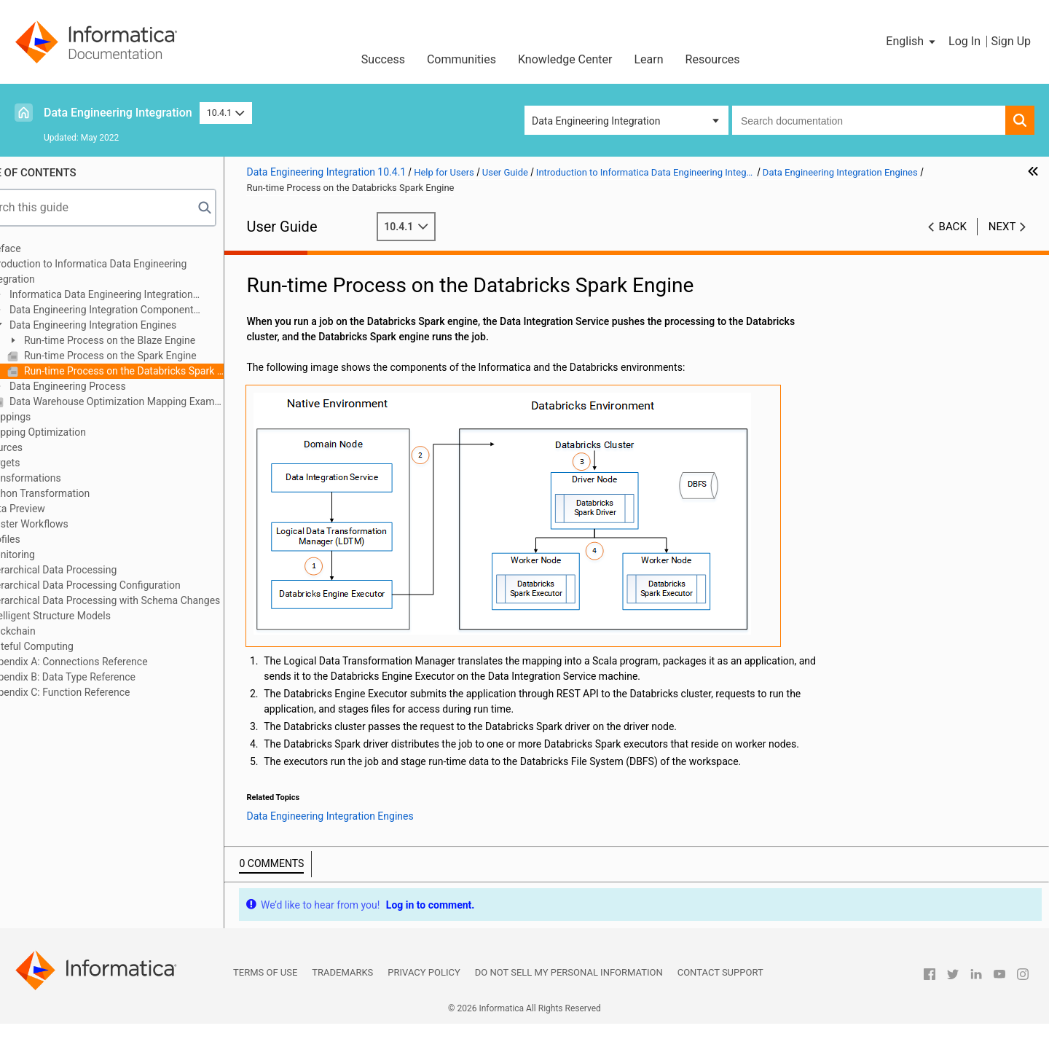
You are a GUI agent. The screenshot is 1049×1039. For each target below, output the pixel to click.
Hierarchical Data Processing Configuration (121, 585)
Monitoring (49, 554)
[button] (911, 42)
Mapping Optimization (74, 432)
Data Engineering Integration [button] (596, 121)
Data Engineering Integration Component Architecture (131, 311)
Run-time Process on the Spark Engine (147, 355)
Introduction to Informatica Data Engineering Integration (124, 271)
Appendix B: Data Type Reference (98, 677)
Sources (42, 447)
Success (383, 59)
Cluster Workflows (65, 524)
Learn (649, 59)
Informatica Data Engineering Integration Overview (131, 295)
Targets (41, 462)
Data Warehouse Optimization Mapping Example (153, 401)
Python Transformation (76, 493)
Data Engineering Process (104, 386)
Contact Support (720, 987)
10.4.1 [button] (226, 112)
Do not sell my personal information (569, 987)
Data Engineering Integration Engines (130, 325)
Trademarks (342, 987)
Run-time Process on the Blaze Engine (147, 340)
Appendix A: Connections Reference (105, 661)
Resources (712, 59)
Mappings (46, 417)
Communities (461, 59)
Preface (41, 248)
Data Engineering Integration (118, 112)
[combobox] (868, 120)
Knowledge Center (565, 59)
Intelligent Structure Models (86, 616)
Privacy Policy (424, 987)
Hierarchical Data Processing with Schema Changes (141, 600)
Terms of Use (265, 987)
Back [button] (953, 226)
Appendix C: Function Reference (96, 692)
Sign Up (1011, 41)
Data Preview (53, 508)
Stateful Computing (68, 646)
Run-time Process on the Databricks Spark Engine (161, 371)
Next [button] (1002, 226)
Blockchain (49, 631)
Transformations (61, 478)
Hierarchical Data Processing (89, 570)
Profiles (41, 539)
